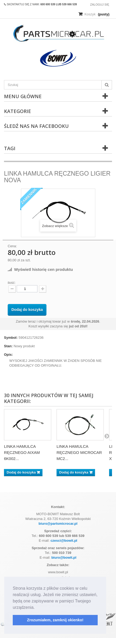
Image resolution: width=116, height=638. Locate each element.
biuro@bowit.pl (63, 557)
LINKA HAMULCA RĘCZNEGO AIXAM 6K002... (22, 452)
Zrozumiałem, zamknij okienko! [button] (55, 620)
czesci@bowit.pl (63, 540)
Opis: (8, 355)
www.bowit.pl (58, 572)
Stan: (8, 346)
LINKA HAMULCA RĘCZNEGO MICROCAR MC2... (79, 452)
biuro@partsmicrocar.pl (57, 524)
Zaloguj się (99, 4)
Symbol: (11, 338)
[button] (36, 608)
